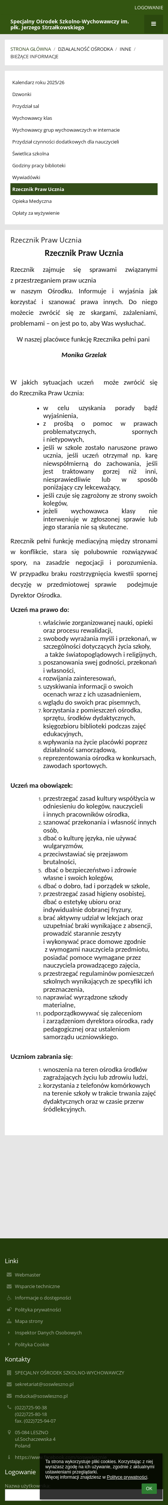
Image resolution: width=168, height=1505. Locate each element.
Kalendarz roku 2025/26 (38, 82)
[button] (123, 7)
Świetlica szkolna (30, 153)
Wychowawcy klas (32, 118)
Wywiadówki (26, 177)
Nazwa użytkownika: (27, 1485)
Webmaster (28, 1274)
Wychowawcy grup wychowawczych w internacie (66, 129)
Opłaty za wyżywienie (35, 213)
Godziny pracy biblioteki (38, 165)
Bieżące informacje (34, 56)
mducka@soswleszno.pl (41, 1396)
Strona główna (30, 49)
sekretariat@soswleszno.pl (44, 1384)
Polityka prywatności (38, 1309)
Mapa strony (29, 1321)
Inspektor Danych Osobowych (48, 1332)
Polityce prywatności (127, 1477)
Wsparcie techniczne (37, 1286)
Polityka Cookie (32, 1344)
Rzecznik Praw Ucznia (38, 189)
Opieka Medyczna (32, 201)
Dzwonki (21, 94)
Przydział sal (25, 106)
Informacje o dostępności (43, 1297)
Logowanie (149, 7)
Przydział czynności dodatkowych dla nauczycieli (65, 141)
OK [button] (149, 1488)
